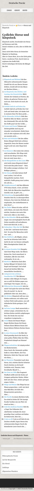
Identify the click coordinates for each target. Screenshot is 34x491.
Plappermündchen (11, 345)
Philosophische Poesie (10, 456)
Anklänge (5, 467)
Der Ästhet (8, 207)
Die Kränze (8, 296)
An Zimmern (9, 151)
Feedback (4, 489)
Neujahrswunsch (10, 185)
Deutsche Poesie (17, 2)
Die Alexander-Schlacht (12, 116)
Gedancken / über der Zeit (13, 227)
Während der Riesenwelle (13, 286)
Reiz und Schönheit (11, 138)
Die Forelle (8, 397)
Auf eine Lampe (10, 308)
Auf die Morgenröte (9, 460)
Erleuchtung (8, 195)
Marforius (8, 261)
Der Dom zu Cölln (10, 372)
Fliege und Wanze (10, 385)
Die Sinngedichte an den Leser (15, 161)
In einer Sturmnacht (11, 333)
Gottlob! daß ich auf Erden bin (14, 106)
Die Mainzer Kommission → (23, 438)
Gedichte (17, 10)
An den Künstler (10, 217)
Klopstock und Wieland (12, 79)
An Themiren (9, 360)
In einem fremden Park (12, 249)
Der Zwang (8, 173)
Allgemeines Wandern (10, 471)
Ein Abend (6, 463)
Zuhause (9, 10)
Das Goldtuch (9, 237)
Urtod (6, 321)
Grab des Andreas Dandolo (13, 407)
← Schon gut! (5, 438)
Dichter (25, 10)
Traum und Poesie (10, 126)
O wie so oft (8, 419)
